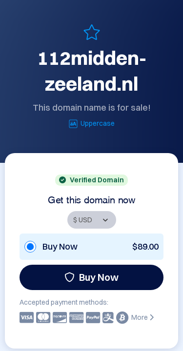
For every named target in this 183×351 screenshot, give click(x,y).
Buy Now (91, 277)
